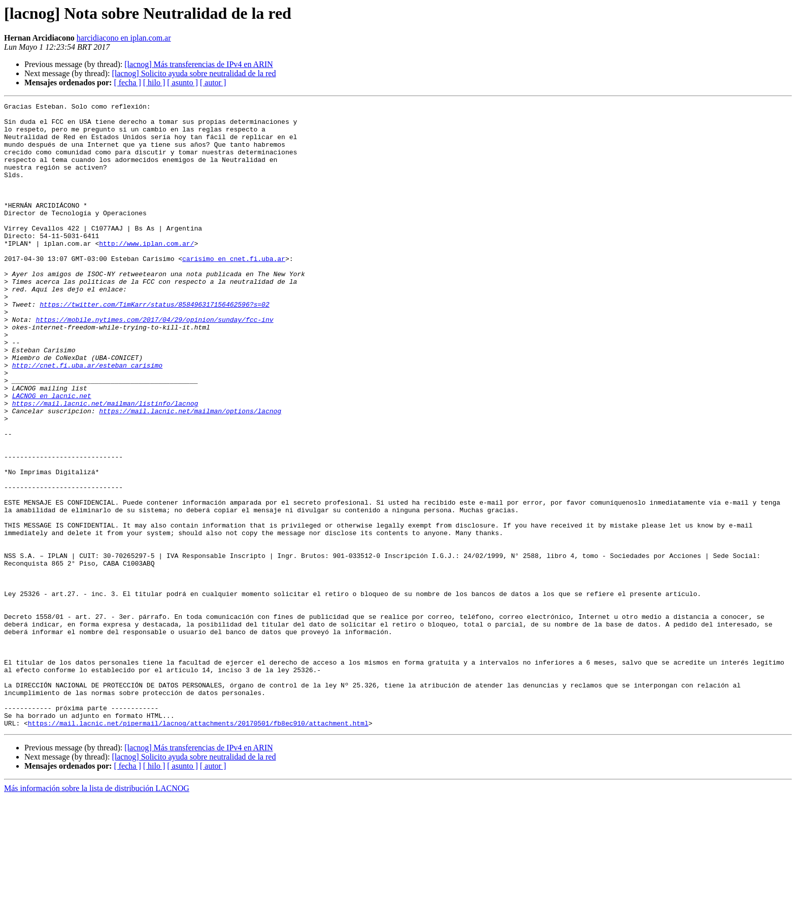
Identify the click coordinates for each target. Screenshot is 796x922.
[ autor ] (213, 82)
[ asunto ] (182, 82)
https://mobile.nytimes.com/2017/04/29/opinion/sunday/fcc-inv (154, 363)
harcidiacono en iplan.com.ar (124, 38)
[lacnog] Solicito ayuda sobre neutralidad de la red (194, 73)
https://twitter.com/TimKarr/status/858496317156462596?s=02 (154, 345)
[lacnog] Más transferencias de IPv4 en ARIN (198, 64)
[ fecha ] (127, 82)
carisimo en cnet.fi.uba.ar (233, 290)
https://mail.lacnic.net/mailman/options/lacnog (190, 473)
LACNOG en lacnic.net (51, 454)
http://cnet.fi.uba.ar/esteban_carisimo (87, 418)
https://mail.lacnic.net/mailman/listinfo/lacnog (105, 464)
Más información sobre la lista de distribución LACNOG (96, 913)
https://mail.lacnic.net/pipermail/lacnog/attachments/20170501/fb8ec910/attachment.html (198, 847)
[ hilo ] (154, 82)
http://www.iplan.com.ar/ (146, 272)
